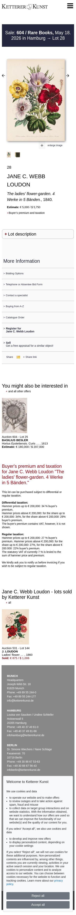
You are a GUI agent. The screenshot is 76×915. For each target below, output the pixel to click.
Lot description (22, 234)
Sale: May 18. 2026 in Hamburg (38, 35)
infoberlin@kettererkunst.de (23, 769)
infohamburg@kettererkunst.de (25, 735)
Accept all (38, 904)
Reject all (38, 895)
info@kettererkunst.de (20, 700)
